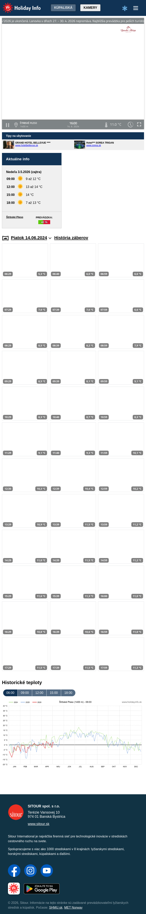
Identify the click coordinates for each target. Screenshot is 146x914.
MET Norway (73, 907)
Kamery (90, 7)
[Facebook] (14, 871)
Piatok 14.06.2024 (31, 237)
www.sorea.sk (93, 145)
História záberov (71, 237)
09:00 (25, 692)
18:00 (68, 692)
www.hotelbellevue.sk (26, 145)
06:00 (10, 692)
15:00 (54, 692)
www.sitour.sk (38, 824)
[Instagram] (30, 871)
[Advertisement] (104, 190)
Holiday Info (18, 5)
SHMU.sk (55, 907)
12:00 (39, 692)
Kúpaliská (63, 7)
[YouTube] (46, 871)
